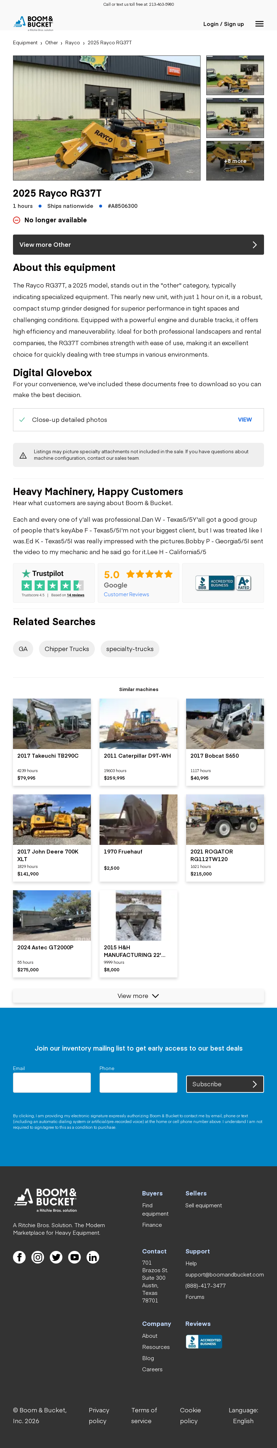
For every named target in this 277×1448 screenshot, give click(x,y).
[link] (161, 4)
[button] (259, 23)
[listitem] (52, 742)
